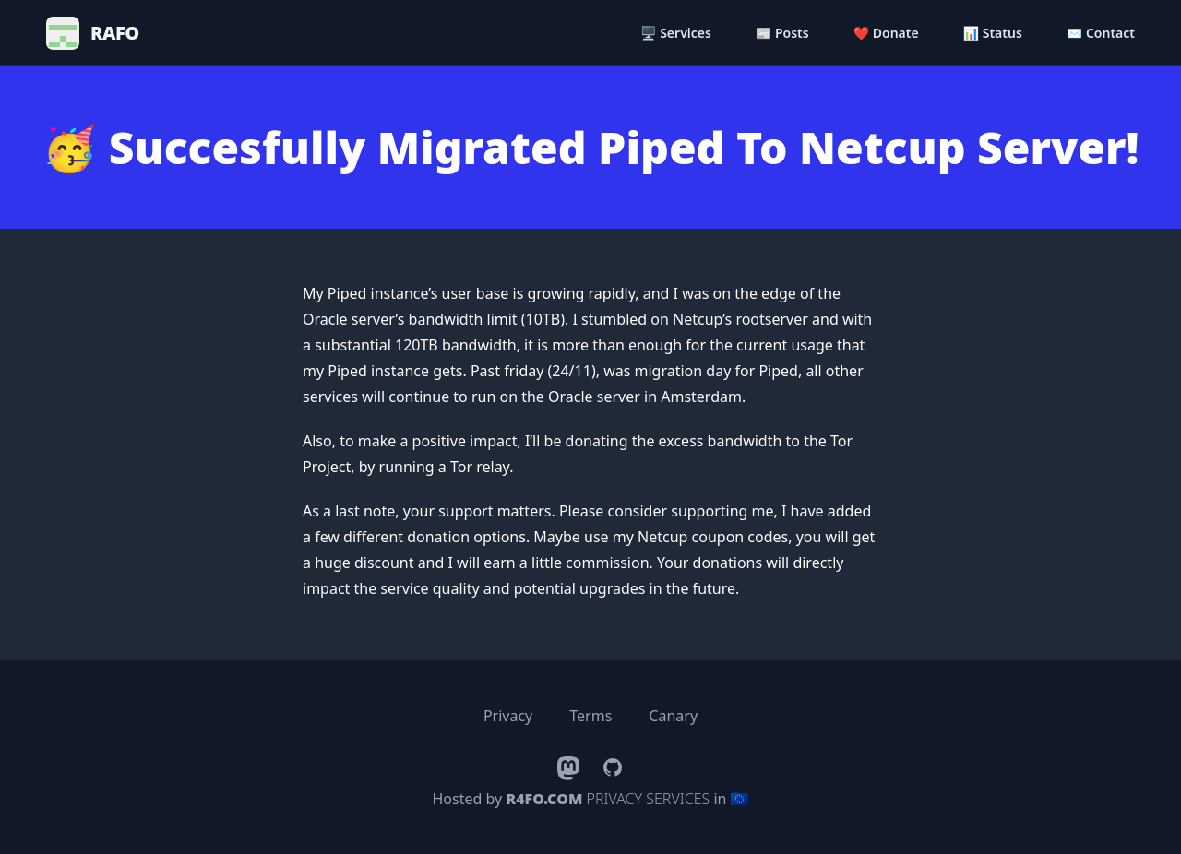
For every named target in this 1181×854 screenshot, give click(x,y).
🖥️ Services (675, 33)
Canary (673, 716)
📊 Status (992, 33)
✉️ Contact (1101, 33)
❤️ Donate (886, 33)
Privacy (507, 716)
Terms (590, 716)
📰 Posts (782, 33)
